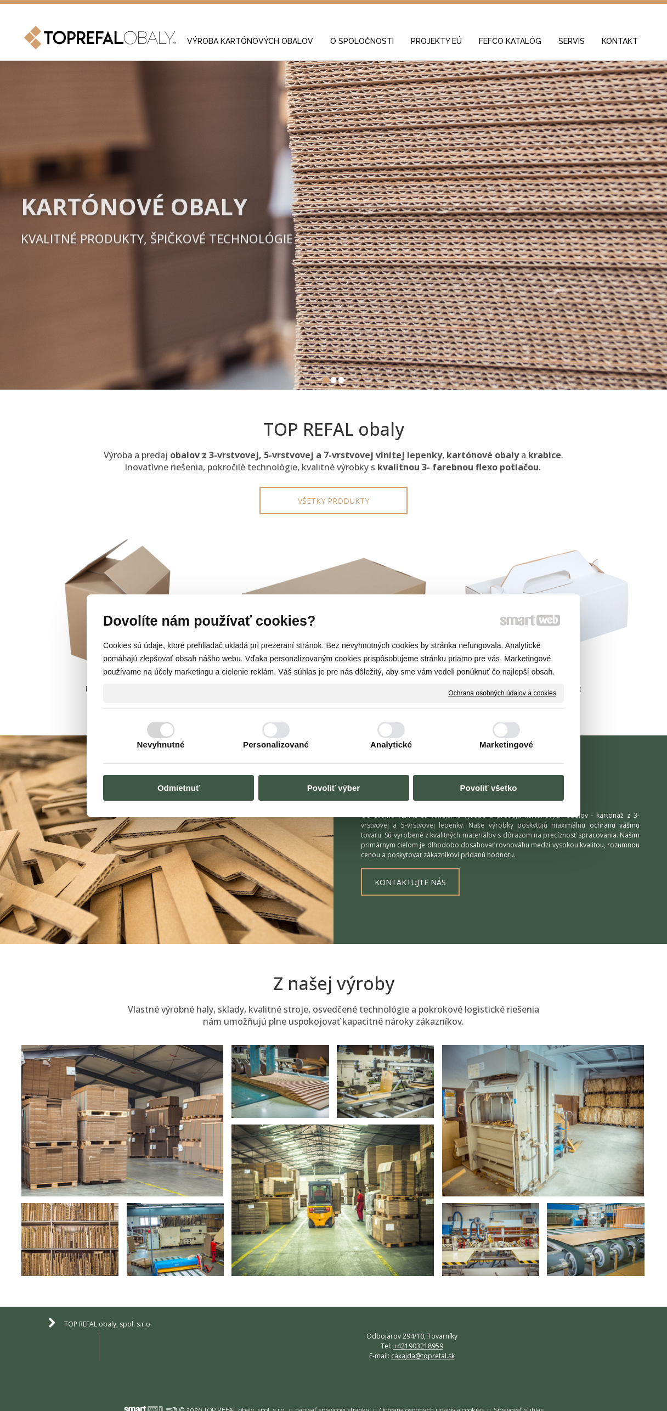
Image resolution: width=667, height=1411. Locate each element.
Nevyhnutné (161, 744)
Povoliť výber (333, 788)
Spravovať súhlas (519, 1380)
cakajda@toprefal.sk (585, 1322)
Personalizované (276, 744)
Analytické (391, 744)
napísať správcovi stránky (332, 1380)
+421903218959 (420, 1322)
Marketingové (506, 744)
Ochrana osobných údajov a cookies (502, 693)
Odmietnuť (178, 788)
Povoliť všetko (488, 788)
